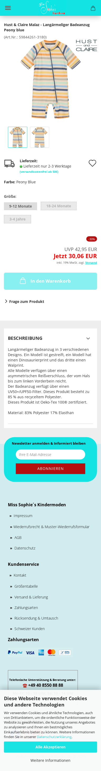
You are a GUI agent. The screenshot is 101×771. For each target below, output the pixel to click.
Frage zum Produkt (26, 301)
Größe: (10, 196)
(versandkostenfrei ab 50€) (39, 172)
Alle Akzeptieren (50, 746)
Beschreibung (25, 338)
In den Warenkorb (45, 280)
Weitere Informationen (50, 760)
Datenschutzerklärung (54, 736)
